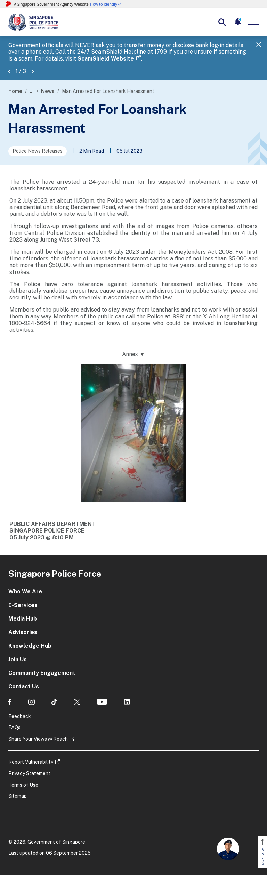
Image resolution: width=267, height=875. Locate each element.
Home (15, 91)
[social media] (9, 702)
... (32, 91)
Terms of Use (23, 785)
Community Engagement (41, 673)
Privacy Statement (29, 773)
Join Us (17, 659)
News (48, 91)
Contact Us (23, 686)
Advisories (22, 632)
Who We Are (25, 591)
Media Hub (22, 618)
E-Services (23, 605)
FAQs (14, 727)
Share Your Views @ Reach (38, 739)
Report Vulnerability (30, 762)
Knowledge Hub (29, 646)
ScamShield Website (106, 58)
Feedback (19, 716)
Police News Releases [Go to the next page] (38, 151)
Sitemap (17, 796)
